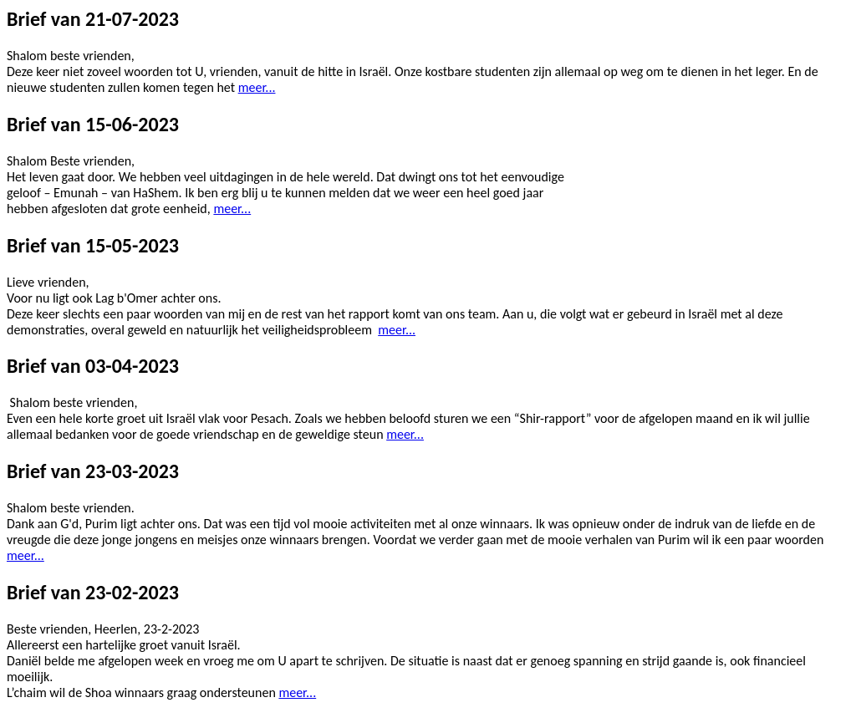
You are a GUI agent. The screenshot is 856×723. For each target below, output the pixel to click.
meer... (257, 87)
